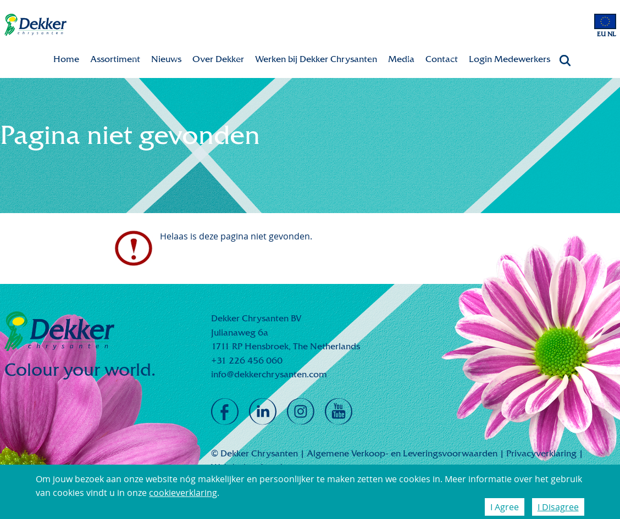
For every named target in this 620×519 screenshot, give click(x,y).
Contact (441, 59)
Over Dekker (218, 59)
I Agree (504, 507)
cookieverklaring (183, 493)
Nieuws (166, 59)
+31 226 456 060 (247, 360)
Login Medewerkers (509, 59)
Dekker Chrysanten (35, 25)
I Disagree (558, 507)
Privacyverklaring (541, 453)
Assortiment (115, 59)
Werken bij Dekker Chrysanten (316, 59)
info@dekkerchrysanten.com (269, 374)
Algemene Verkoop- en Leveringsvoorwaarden (402, 453)
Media (401, 59)
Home (66, 59)
